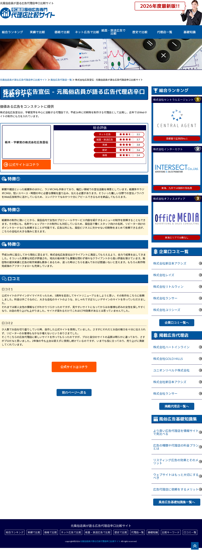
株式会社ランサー (165, 298)
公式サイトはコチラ (24, 164)
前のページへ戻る (74, 392)
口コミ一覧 (190, 532)
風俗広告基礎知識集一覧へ (177, 502)
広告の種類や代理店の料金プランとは (176, 447)
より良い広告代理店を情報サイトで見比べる (176, 432)
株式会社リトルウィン (168, 286)
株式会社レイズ (163, 275)
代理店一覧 (164, 32)
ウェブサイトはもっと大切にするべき (176, 476)
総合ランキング (12, 32)
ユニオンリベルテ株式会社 (171, 370)
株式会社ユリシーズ (166, 310)
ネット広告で (87, 32)
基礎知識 (189, 32)
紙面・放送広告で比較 (97, 532)
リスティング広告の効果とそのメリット (175, 461)
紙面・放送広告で (113, 32)
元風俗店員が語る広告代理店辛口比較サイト (23, 79)
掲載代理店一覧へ (177, 406)
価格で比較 (62, 32)
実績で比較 (37, 32)
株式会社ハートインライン (171, 347)
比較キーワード (171, 532)
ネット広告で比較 (71, 532)
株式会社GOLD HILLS (168, 359)
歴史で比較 (139, 32)
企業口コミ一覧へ (177, 322)
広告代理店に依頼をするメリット (176, 489)
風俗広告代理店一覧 (61, 79)
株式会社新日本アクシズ (169, 263)
